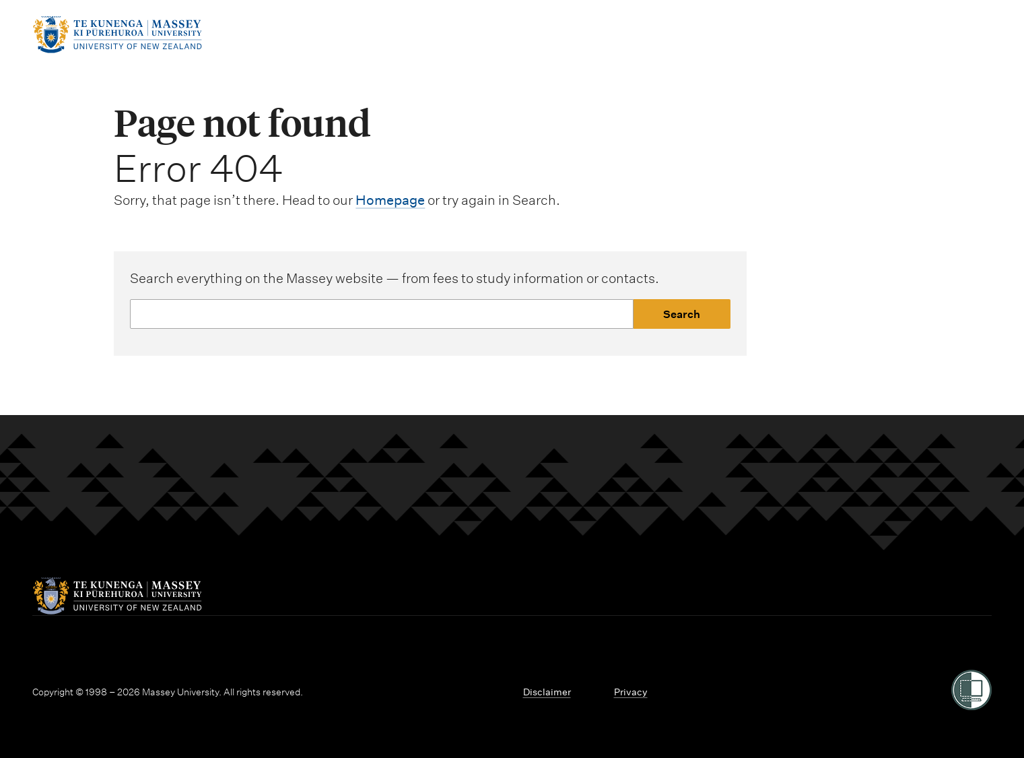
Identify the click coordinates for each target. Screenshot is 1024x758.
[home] (117, 49)
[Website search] (381, 314)
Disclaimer (547, 692)
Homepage (390, 200)
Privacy (631, 692)
